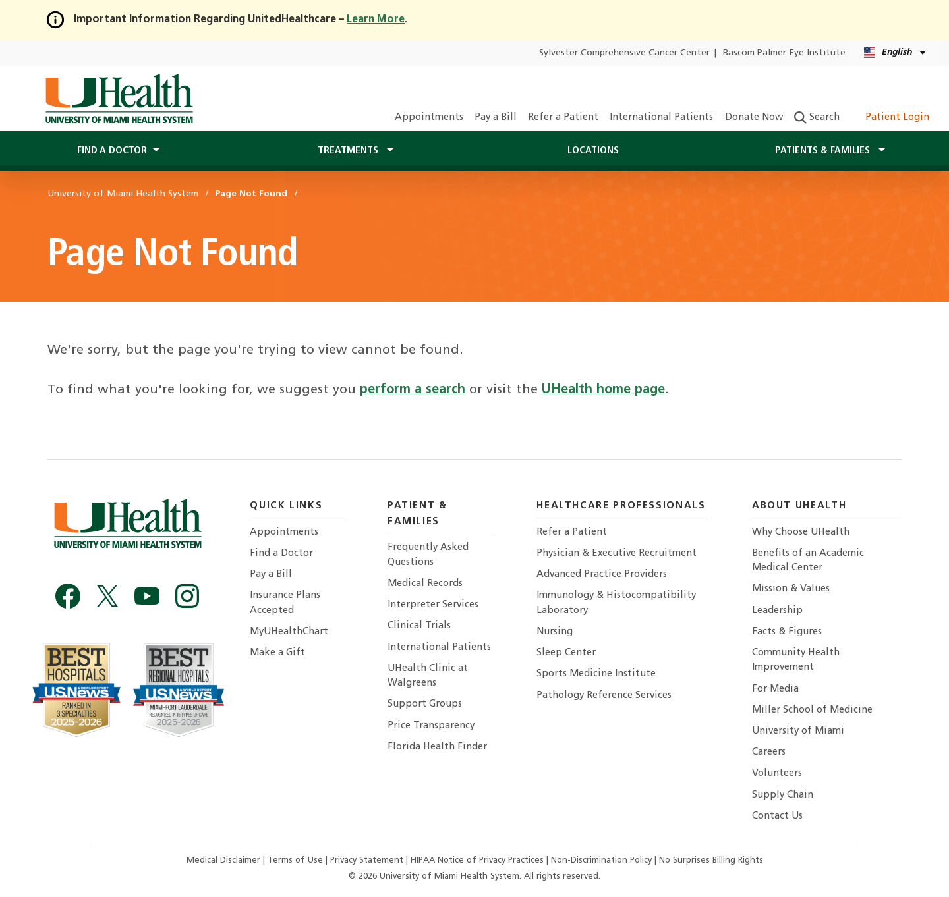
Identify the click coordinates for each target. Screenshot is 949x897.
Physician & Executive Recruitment (616, 553)
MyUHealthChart (289, 632)
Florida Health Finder (437, 747)
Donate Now (754, 117)
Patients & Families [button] (824, 151)
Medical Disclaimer (225, 860)
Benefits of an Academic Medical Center (808, 561)
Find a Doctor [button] (112, 151)
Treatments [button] (349, 151)
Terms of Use (297, 860)
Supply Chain (782, 795)
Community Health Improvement (796, 660)
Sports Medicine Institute (596, 674)
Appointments (429, 117)
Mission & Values (791, 589)
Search (817, 117)
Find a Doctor (281, 553)
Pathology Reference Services (604, 696)
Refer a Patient (563, 117)
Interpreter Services (433, 605)
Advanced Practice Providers (601, 575)
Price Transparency (431, 726)
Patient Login (890, 117)
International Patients (661, 117)
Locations (593, 151)
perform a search (412, 389)
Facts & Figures (787, 632)
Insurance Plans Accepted (285, 603)
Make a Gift (277, 653)
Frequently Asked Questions (428, 555)
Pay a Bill (495, 117)
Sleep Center (566, 653)
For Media (775, 689)
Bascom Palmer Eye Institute (784, 53)
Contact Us (777, 816)
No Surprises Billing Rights (711, 860)
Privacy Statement (368, 860)
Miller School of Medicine (812, 710)
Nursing (554, 632)
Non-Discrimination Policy (601, 860)
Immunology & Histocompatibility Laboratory (616, 603)
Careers (769, 752)
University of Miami (798, 731)
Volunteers (777, 773)
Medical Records (425, 584)
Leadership (777, 611)
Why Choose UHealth (800, 532)
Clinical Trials (419, 626)
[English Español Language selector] (895, 53)
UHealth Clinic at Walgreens (428, 676)
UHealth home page (603, 389)
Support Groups (425, 704)
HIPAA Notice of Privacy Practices (477, 860)
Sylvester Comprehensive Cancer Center (624, 53)
